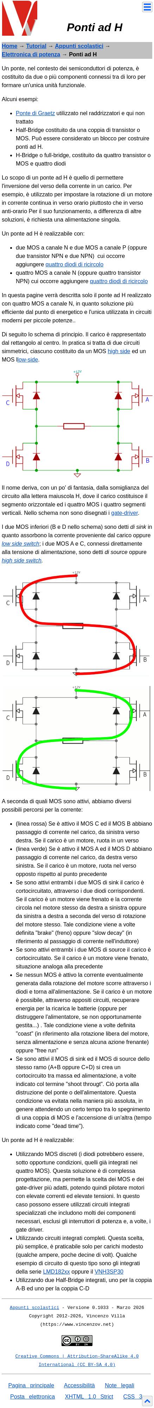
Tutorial (36, 46)
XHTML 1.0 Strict (89, 1397)
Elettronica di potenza (31, 54)
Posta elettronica (32, 1397)
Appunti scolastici (79, 46)
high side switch (21, 560)
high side (119, 351)
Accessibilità (79, 1385)
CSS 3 (132, 1397)
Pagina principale (31, 1385)
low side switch (20, 544)
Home (9, 46)
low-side (27, 360)
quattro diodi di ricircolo (75, 264)
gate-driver (124, 513)
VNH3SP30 (109, 1272)
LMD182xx (56, 1272)
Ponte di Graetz (35, 113)
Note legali (119, 1385)
